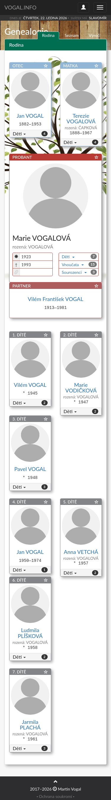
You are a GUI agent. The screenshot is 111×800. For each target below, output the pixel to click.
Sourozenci (74, 272)
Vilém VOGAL (30, 385)
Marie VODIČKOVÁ (80, 388)
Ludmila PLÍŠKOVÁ (30, 633)
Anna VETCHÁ (81, 552)
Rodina (48, 35)
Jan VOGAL (30, 115)
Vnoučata (73, 264)
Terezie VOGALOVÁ (81, 118)
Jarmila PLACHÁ (30, 725)
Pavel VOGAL (30, 469)
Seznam (72, 35)
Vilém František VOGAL (55, 299)
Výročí (94, 35)
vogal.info (20, 7)
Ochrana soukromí (55, 796)
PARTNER (21, 285)
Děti (19, 133)
